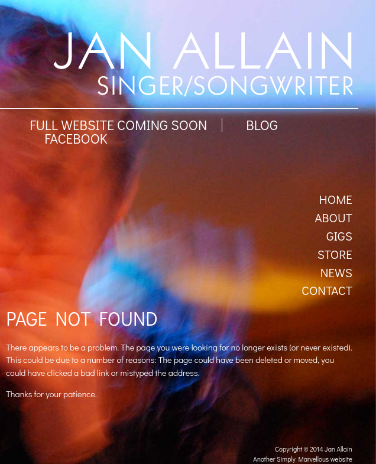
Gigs (339, 236)
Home (335, 199)
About (333, 217)
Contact (327, 290)
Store (334, 254)
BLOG (262, 125)
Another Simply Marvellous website (302, 459)
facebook (75, 138)
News (336, 272)
